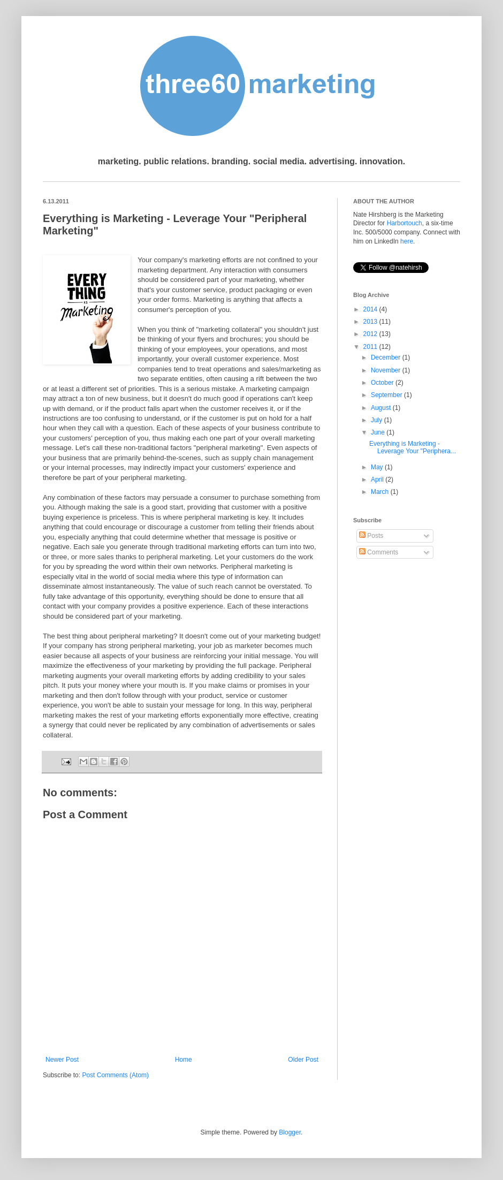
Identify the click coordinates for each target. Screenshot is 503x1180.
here (406, 241)
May (378, 467)
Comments (378, 552)
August (382, 408)
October (383, 382)
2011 (371, 347)
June (378, 432)
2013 (371, 321)
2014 (371, 309)
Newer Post (62, 1059)
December (386, 357)
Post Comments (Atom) (115, 1075)
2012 (371, 334)
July (377, 420)
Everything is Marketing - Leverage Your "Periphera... (412, 447)
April (378, 479)
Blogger (290, 1132)
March (381, 492)
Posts (371, 535)
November (386, 370)
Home (183, 1059)
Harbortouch (404, 223)
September (387, 395)
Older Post (303, 1059)
